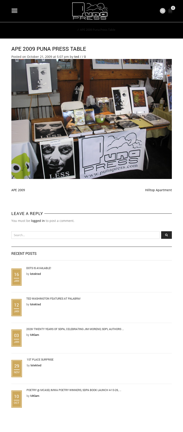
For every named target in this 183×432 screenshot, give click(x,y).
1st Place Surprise (40, 359)
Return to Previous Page (151, 29)
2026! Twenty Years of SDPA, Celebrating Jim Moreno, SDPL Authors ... (75, 329)
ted (76, 57)
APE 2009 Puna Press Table (48, 48)
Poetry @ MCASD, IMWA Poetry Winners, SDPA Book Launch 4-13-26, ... (74, 390)
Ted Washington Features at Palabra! (53, 298)
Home (72, 30)
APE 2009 (18, 190)
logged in (38, 221)
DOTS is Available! (38, 268)
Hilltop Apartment (158, 190)
